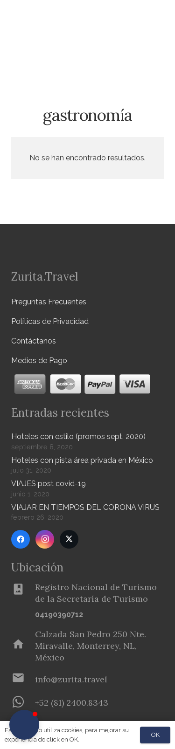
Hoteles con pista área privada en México (82, 460)
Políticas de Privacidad (50, 321)
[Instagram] (44, 539)
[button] (162, 49)
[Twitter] (69, 539)
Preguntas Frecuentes (48, 301)
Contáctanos (33, 341)
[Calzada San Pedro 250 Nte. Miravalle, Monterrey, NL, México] (23, 646)
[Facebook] (20, 539)
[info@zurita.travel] (23, 679)
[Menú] (139, 18)
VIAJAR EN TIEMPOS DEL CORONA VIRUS (85, 507)
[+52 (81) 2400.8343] (23, 702)
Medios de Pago (39, 360)
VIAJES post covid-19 (48, 483)
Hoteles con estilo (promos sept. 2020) (78, 436)
